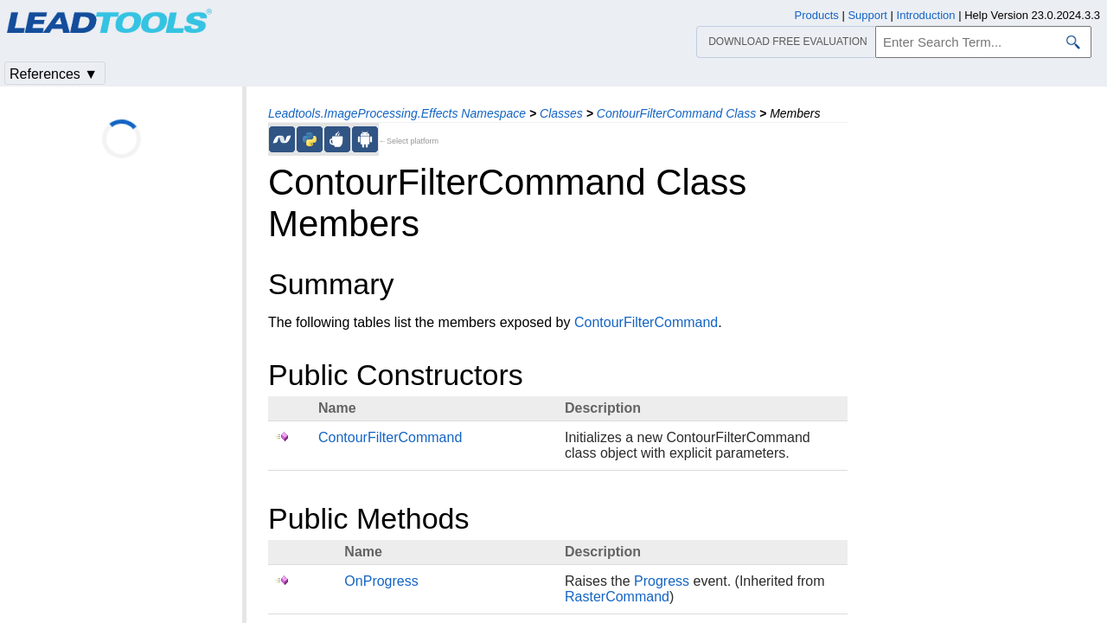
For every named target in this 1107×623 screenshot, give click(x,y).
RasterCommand (617, 596)
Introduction (926, 15)
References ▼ (54, 74)
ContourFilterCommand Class (676, 113)
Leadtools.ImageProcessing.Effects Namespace (397, 113)
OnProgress (381, 581)
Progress (661, 581)
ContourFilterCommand (646, 322)
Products (817, 15)
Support (867, 15)
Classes (561, 113)
